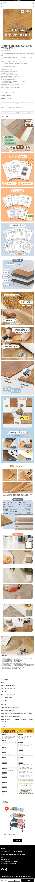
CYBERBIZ (29, 876)
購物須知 (15, 851)
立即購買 (27, 880)
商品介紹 (6, 112)
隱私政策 (20, 851)
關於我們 (6, 851)
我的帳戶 (11, 851)
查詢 (2, 851)
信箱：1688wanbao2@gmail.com (9, 861)
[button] (33, 825)
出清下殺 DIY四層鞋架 (9, 834)
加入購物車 (14, 880)
